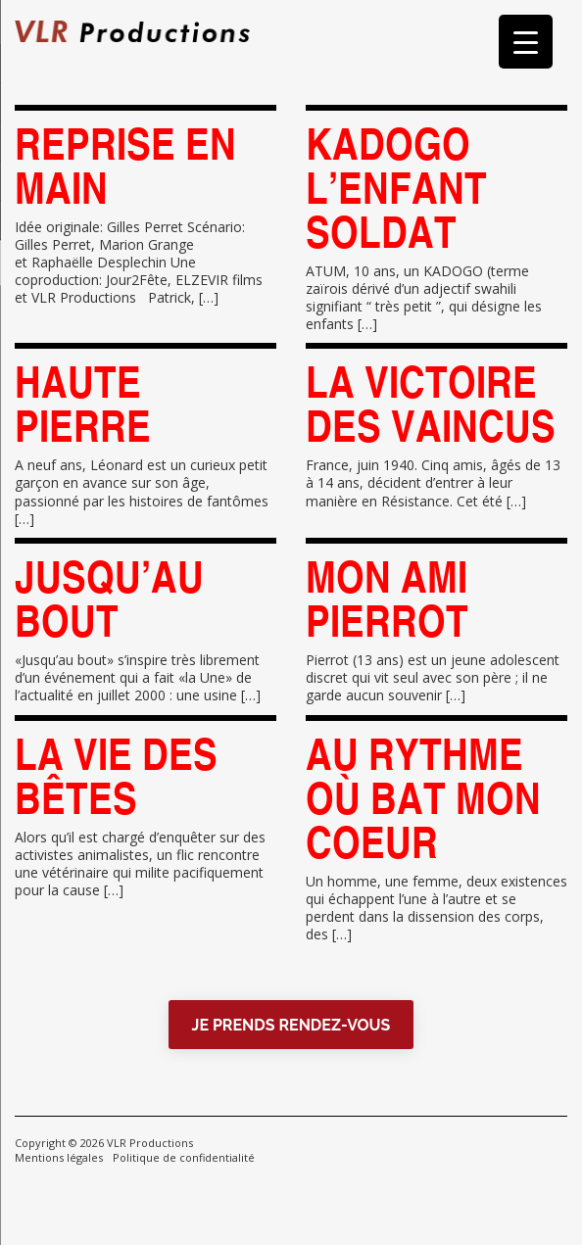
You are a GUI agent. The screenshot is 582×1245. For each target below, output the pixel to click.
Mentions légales (59, 1157)
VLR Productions (150, 1142)
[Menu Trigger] (526, 42)
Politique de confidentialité (184, 1157)
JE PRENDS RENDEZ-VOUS (291, 1025)
